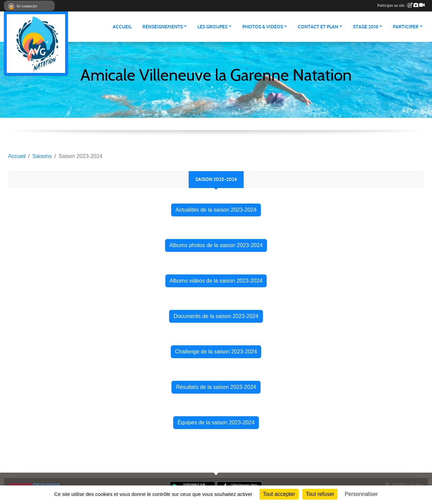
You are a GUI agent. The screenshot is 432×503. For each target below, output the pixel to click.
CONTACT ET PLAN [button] (318, 27)
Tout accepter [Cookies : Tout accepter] (279, 494)
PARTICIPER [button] (405, 27)
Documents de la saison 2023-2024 (216, 316)
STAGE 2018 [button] (365, 27)
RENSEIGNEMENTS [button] (162, 27)
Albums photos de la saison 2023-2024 (216, 245)
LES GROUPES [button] (212, 27)
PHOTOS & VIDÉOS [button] (262, 27)
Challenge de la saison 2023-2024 (216, 351)
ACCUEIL (122, 27)
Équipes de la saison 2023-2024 (216, 422)
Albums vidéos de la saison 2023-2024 (216, 281)
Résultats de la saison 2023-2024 (216, 387)
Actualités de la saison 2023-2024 (216, 210)
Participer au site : (401, 5)
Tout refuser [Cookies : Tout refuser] (320, 494)
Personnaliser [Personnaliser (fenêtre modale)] (361, 494)
